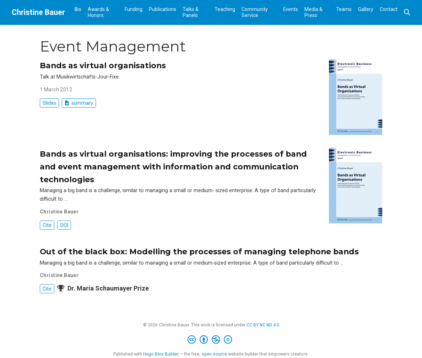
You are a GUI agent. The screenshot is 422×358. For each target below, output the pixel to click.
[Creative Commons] (211, 340)
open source (214, 354)
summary (79, 103)
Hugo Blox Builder (161, 354)
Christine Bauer (38, 12)
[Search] (407, 13)
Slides (49, 103)
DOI (64, 225)
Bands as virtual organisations (103, 65)
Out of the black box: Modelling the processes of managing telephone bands (199, 251)
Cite (47, 225)
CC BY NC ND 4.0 (263, 324)
